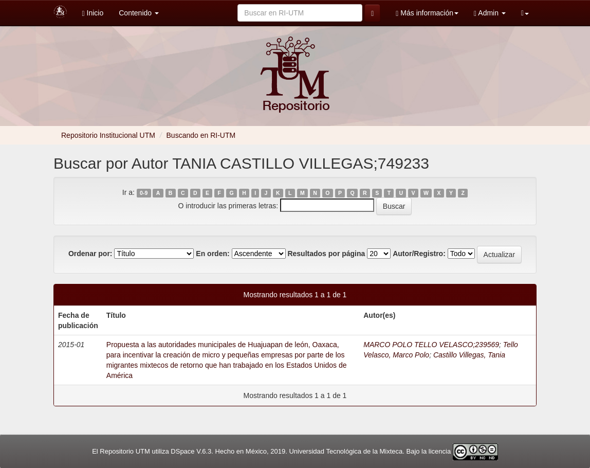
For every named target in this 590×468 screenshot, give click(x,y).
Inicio (93, 13)
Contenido (139, 13)
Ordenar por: (90, 253)
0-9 (144, 193)
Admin (490, 13)
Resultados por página (326, 253)
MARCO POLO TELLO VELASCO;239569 (431, 344)
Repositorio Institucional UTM (108, 135)
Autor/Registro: (419, 253)
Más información (427, 13)
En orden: (212, 253)
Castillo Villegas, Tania (469, 355)
